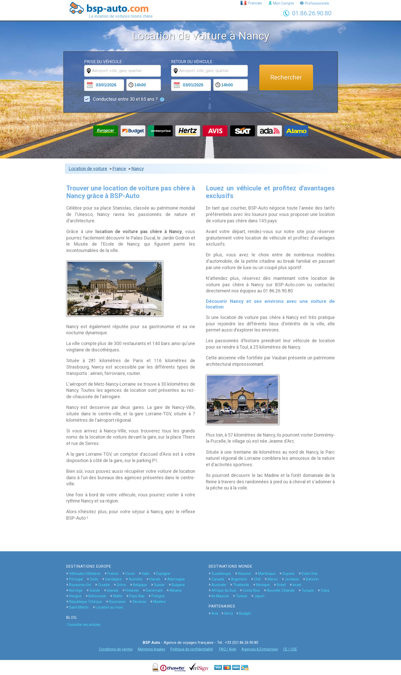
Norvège (76, 590)
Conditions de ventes (116, 649)
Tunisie (241, 596)
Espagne (163, 573)
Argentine (239, 579)
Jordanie (292, 579)
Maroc (273, 579)
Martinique (266, 573)
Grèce (121, 585)
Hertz (228, 613)
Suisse (159, 585)
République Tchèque (85, 602)
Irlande (154, 579)
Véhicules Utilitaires (85, 573)
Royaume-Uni (80, 585)
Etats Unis (310, 573)
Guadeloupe (221, 573)
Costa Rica (251, 590)
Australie (218, 585)
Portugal (76, 579)
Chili (257, 579)
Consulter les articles (84, 625)
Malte (117, 596)
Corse (130, 573)
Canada (217, 579)
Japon (259, 596)
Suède (95, 590)
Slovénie (139, 602)
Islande (112, 590)
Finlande (132, 590)
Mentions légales (151, 649)
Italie (145, 573)
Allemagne (176, 579)
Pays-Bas (136, 596)
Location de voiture (88, 168)
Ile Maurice (220, 596)
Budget (245, 613)
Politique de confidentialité (191, 649)
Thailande (241, 585)
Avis (214, 613)
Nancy (137, 168)
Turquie (308, 590)
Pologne (158, 596)
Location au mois (109, 607)
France (119, 168)
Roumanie (117, 602)
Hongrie (75, 596)
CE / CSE (290, 649)
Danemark (154, 590)
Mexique (263, 585)
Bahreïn (312, 579)
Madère (159, 602)
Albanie (176, 590)
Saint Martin (79, 607)
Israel (297, 585)
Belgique (140, 585)
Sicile (94, 579)
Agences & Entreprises (259, 649)
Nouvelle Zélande (281, 590)
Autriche (135, 579)
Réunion (244, 573)
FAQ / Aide (227, 649)
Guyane (288, 573)
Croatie (104, 585)
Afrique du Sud (223, 590)
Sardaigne (113, 579)
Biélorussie (97, 596)
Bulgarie (178, 585)
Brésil (281, 585)
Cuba (325, 590)
